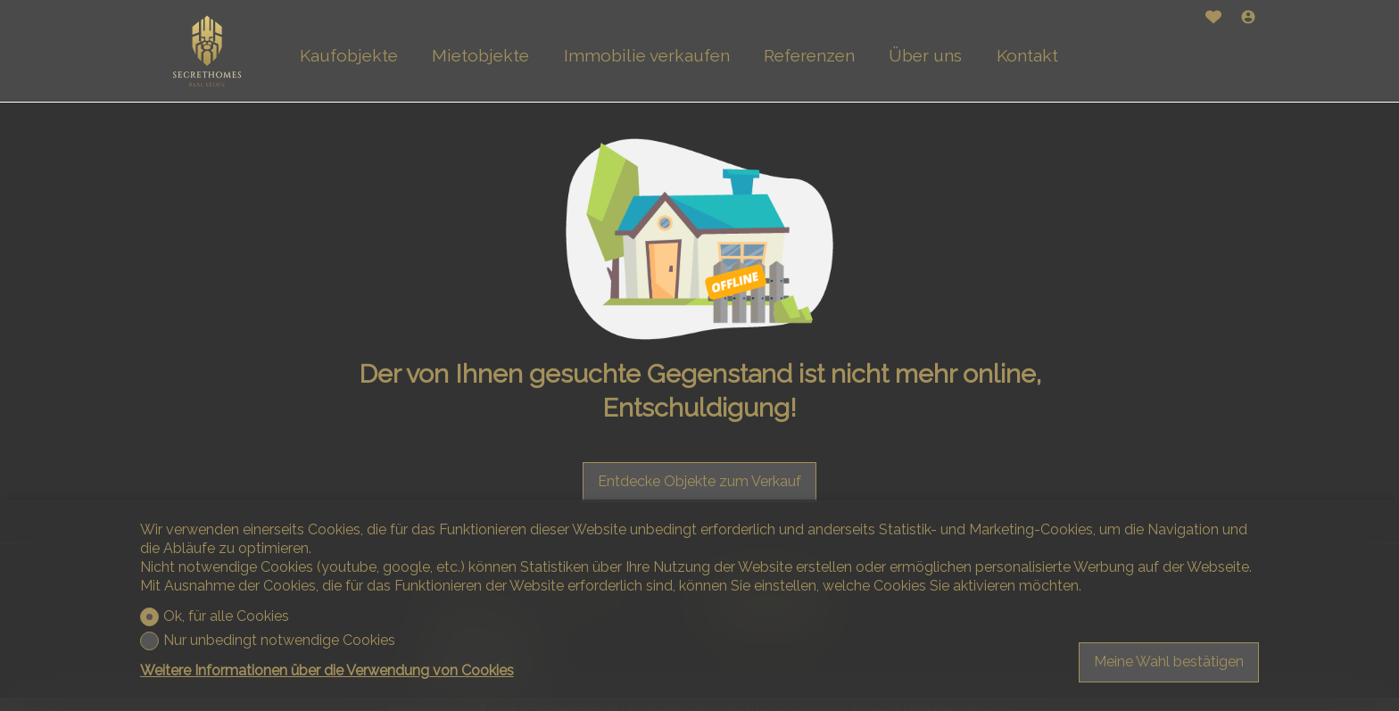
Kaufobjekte (349, 55)
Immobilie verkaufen (647, 55)
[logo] (207, 51)
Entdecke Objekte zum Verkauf (699, 481)
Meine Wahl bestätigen (1169, 661)
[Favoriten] (1213, 19)
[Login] (1248, 19)
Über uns (925, 55)
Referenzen (809, 55)
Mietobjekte (480, 55)
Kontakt (1027, 55)
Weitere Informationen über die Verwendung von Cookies (327, 670)
